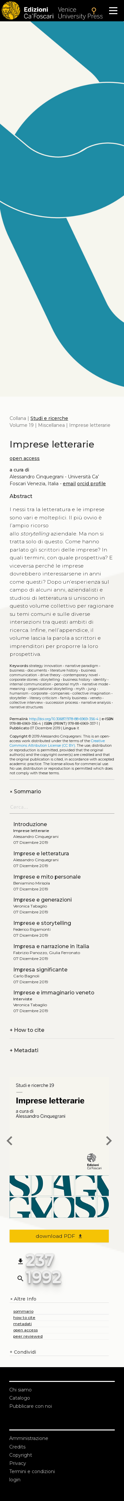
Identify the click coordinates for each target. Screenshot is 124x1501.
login (15, 1480)
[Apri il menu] (113, 10)
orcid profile (91, 484)
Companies (60, 693)
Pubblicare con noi (30, 1406)
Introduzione (30, 824)
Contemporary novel (80, 675)
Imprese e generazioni (42, 900)
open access (25, 458)
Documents (37, 670)
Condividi (23, 1352)
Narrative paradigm (81, 666)
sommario (23, 1311)
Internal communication (30, 684)
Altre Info (23, 1299)
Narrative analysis (96, 702)
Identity (99, 680)
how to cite (24, 1317)
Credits (17, 1447)
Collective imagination (91, 693)
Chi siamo (20, 1390)
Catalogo (19, 1398)
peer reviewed (28, 1336)
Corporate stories (24, 680)
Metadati (24, 1050)
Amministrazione (28, 1438)
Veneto (96, 698)
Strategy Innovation (45, 666)
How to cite (27, 1030)
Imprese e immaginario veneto (53, 993)
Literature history (64, 670)
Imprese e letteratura (41, 853)
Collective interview (26, 702)
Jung (92, 689)
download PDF (59, 1236)
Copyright (20, 1455)
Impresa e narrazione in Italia (51, 946)
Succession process (62, 702)
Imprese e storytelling (42, 923)
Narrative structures (26, 707)
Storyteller (18, 698)
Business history (76, 680)
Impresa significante (40, 970)
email (69, 484)
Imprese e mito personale (47, 877)
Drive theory (50, 675)
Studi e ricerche (49, 418)
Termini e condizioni (32, 1471)
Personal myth (66, 684)
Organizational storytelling (50, 689)
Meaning (17, 689)
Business (17, 670)
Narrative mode (95, 684)
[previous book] (9, 1142)
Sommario (25, 791)
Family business (73, 698)
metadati (22, 1323)
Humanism (19, 693)
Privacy (17, 1463)
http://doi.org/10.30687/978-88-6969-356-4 (64, 719)
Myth (80, 689)
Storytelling (50, 680)
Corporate (39, 693)
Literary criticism (43, 698)
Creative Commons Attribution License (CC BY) (57, 743)
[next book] (109, 1142)
